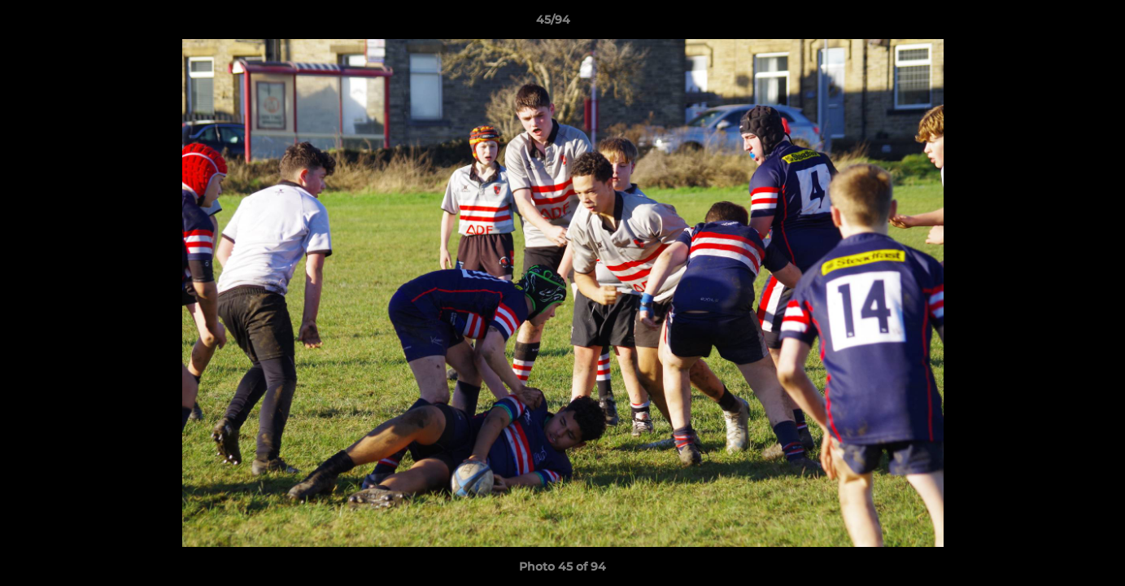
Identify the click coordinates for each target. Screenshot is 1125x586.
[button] (1056, 23)
